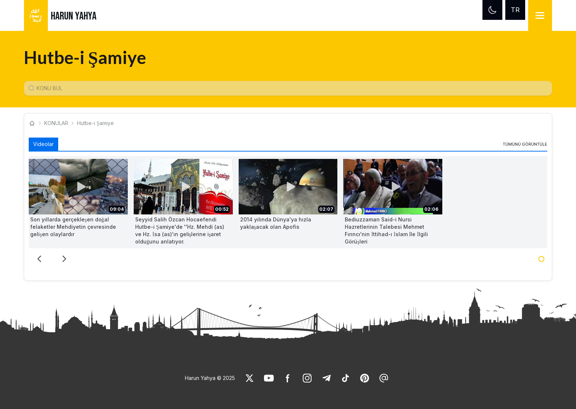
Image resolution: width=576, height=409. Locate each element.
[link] (525, 144)
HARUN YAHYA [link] (73, 16)
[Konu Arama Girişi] (291, 88)
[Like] (249, 378)
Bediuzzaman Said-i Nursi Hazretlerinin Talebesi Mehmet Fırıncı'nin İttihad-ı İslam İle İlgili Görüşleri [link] (386, 230)
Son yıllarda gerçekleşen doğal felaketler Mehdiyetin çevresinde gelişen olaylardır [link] (73, 226)
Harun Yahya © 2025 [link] (210, 378)
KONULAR (56, 123)
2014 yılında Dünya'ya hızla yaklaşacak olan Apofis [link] (275, 223)
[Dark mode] (492, 10)
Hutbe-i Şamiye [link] (95, 123)
